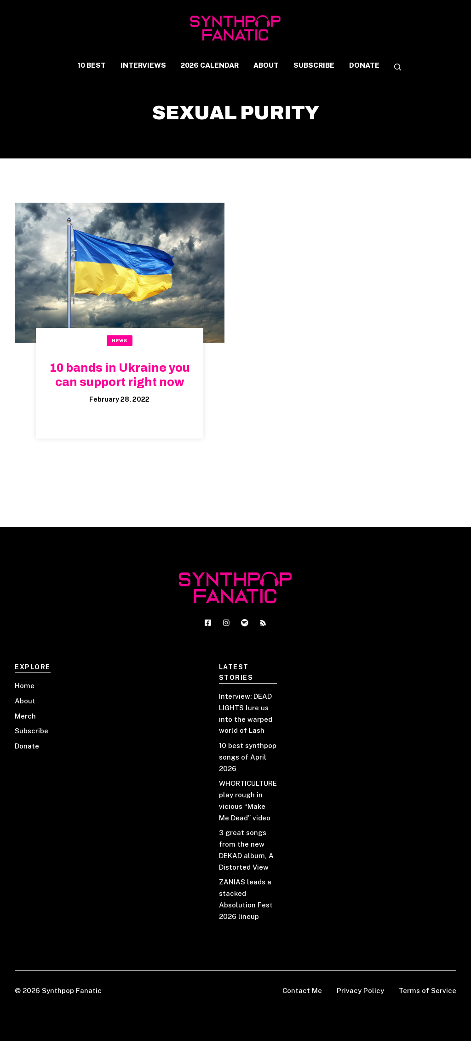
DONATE (364, 65)
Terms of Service (427, 990)
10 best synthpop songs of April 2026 (247, 757)
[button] (394, 67)
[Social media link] (208, 622)
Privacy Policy (360, 990)
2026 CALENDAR (210, 65)
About (25, 701)
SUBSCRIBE (313, 65)
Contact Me (302, 990)
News (119, 340)
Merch (25, 716)
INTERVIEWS (143, 65)
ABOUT (266, 65)
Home (24, 686)
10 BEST (91, 65)
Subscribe (31, 731)
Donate (27, 746)
